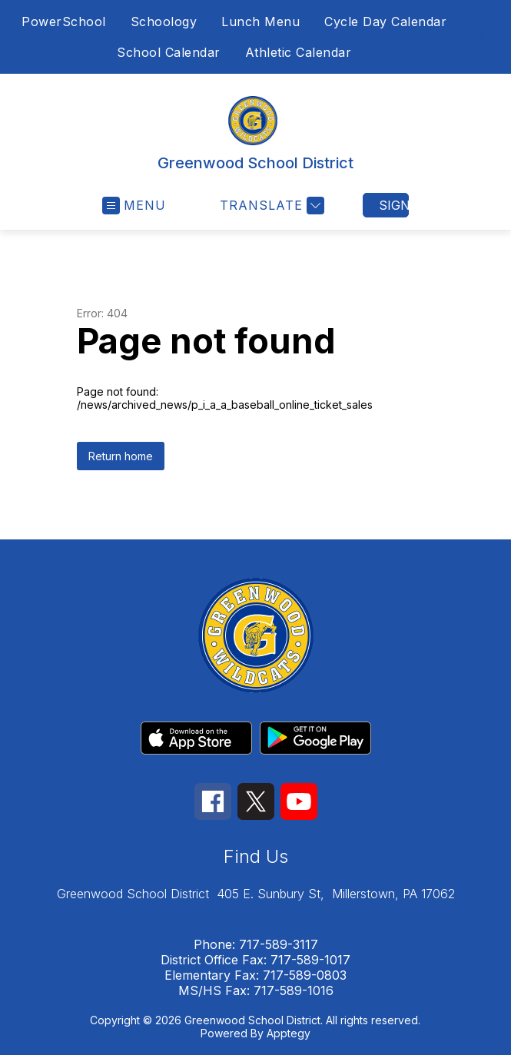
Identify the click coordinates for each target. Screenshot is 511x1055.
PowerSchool (64, 21)
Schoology (164, 21)
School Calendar (169, 52)
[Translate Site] (270, 205)
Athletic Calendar (298, 52)
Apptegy (288, 1033)
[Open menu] (134, 205)
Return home (120, 456)
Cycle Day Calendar (385, 21)
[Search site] (489, 37)
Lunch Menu (260, 21)
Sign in (394, 205)
